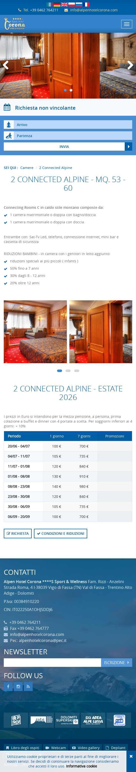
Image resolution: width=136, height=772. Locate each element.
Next (129, 70)
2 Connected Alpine (55, 167)
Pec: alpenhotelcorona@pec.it (38, 640)
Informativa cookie (81, 766)
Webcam (56, 747)
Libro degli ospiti (22, 747)
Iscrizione (114, 662)
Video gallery (86, 747)
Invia (64, 146)
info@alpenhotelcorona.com (94, 10)
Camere (26, 167)
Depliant (115, 747)
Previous (8, 70)
